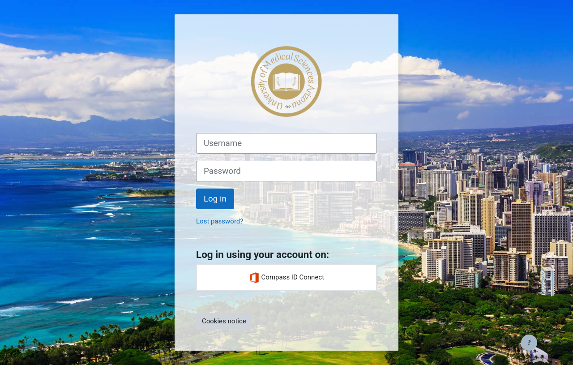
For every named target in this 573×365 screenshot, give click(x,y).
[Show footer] (529, 343)
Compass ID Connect (286, 277)
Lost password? (219, 221)
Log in (215, 199)
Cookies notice (224, 321)
